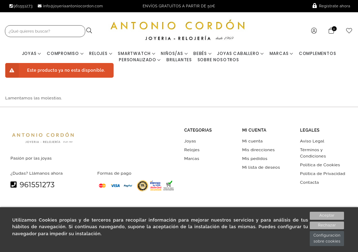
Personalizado (140, 60)
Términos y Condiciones (313, 152)
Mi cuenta (252, 140)
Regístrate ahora (331, 6)
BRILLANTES (179, 60)
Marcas (281, 53)
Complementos (317, 53)
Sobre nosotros (218, 60)
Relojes (100, 53)
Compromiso (65, 53)
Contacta (309, 182)
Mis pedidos (254, 158)
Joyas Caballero (240, 53)
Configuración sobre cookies (327, 238)
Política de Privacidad (322, 173)
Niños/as (174, 53)
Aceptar (327, 215)
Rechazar (327, 225)
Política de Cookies (320, 164)
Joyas (32, 53)
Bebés (202, 53)
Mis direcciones (258, 149)
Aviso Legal (312, 140)
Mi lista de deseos (261, 167)
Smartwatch (137, 53)
